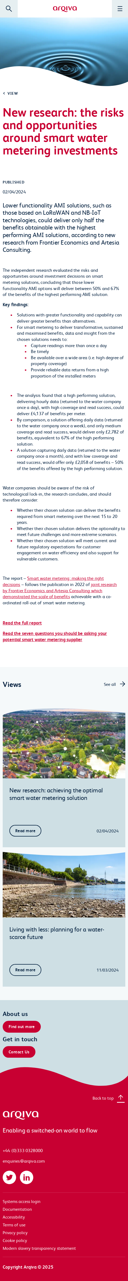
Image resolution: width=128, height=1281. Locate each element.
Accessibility (14, 1217)
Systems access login (22, 1201)
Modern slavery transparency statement (39, 1248)
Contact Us (19, 1051)
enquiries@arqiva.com (24, 1161)
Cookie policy (15, 1240)
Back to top (103, 1098)
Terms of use (14, 1224)
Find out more (22, 1026)
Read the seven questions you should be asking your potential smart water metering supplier (55, 636)
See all (110, 684)
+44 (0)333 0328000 (23, 1150)
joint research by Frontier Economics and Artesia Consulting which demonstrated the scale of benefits (60, 590)
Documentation (17, 1209)
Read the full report (22, 623)
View (13, 93)
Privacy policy (15, 1232)
